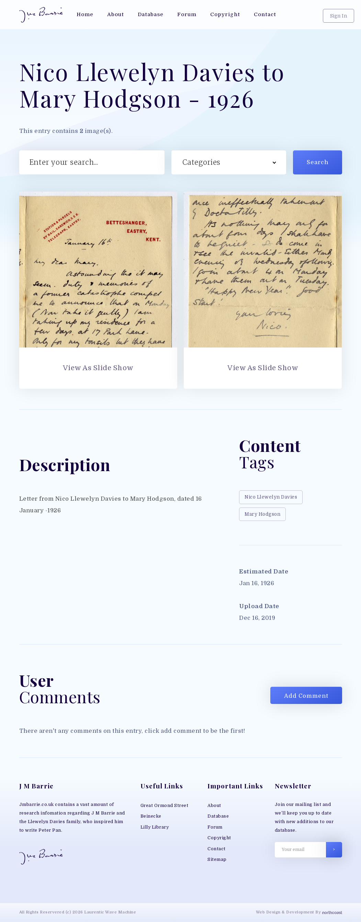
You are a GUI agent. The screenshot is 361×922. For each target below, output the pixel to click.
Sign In (338, 16)
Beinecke (150, 816)
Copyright (219, 837)
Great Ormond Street (164, 805)
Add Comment (306, 696)
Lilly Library (154, 827)
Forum (215, 827)
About (214, 805)
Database (218, 816)
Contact (216, 848)
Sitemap (217, 859)
